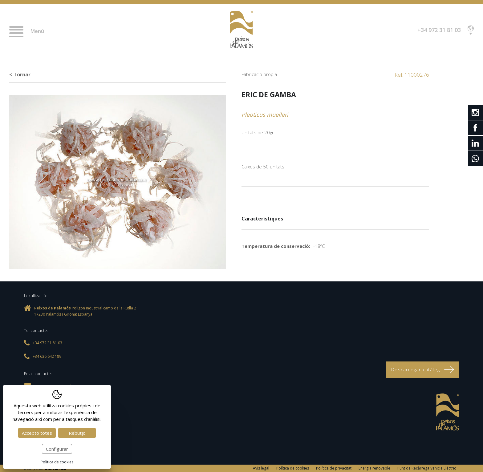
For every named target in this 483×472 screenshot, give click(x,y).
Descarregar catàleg (422, 369)
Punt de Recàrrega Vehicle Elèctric (426, 468)
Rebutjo (77, 433)
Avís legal (261, 468)
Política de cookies (292, 468)
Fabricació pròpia (259, 74)
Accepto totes (37, 433)
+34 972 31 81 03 (439, 30)
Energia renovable (374, 468)
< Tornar (19, 74)
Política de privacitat (333, 468)
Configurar (57, 449)
